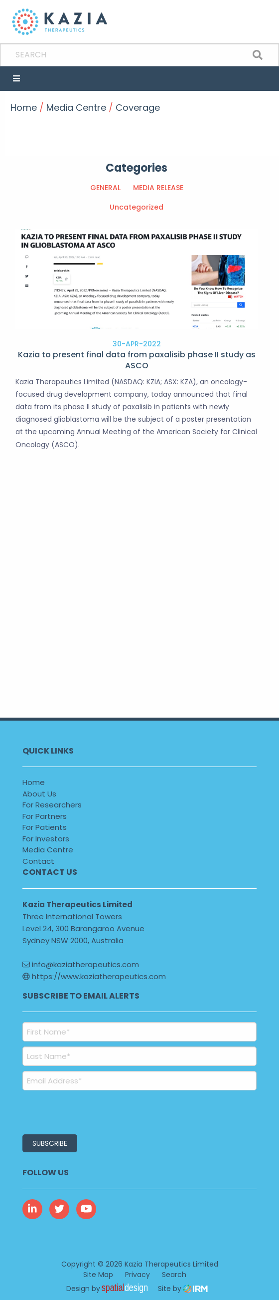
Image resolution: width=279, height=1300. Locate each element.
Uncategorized (136, 207)
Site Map (98, 1275)
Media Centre (47, 849)
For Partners (44, 816)
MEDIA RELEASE (158, 187)
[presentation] (82, 1110)
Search (174, 1275)
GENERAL (105, 187)
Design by (109, 1289)
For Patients (44, 827)
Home (33, 782)
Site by (183, 1289)
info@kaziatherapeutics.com (80, 964)
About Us (39, 793)
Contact (38, 861)
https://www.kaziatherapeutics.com (94, 976)
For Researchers (52, 804)
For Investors (45, 838)
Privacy (137, 1275)
